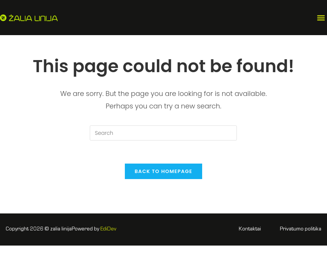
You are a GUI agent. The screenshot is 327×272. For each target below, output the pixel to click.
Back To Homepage (163, 171)
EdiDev (108, 229)
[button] (321, 17)
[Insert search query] (163, 133)
